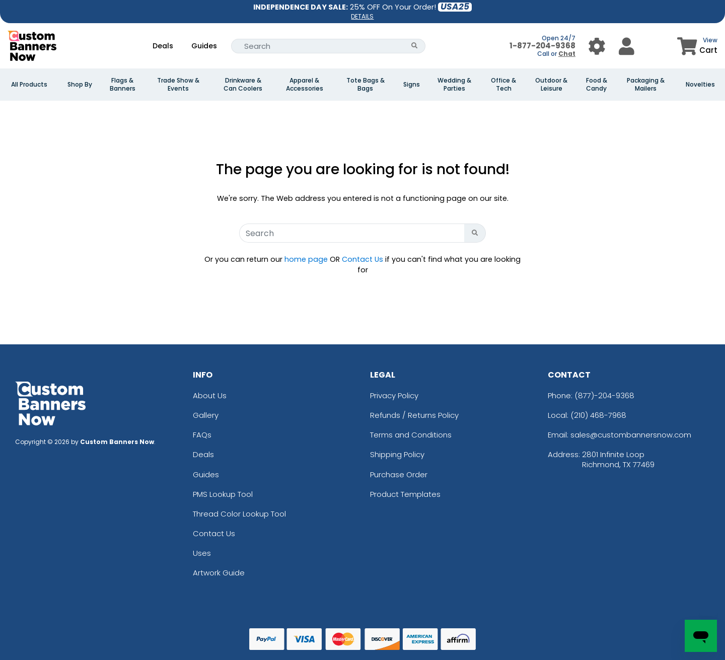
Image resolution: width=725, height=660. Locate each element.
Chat (566, 53)
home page (306, 259)
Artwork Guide (219, 572)
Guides (204, 46)
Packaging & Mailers (646, 85)
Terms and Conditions (411, 434)
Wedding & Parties (454, 85)
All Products (29, 85)
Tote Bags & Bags (365, 85)
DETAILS (362, 16)
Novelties (700, 85)
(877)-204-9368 (604, 395)
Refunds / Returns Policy (414, 415)
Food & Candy (596, 85)
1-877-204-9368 (542, 45)
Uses (202, 553)
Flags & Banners (122, 85)
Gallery (206, 415)
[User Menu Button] (597, 46)
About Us (210, 395)
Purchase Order (398, 474)
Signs (411, 85)
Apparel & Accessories (304, 85)
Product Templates (405, 494)
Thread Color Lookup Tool (239, 513)
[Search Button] (414, 46)
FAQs (202, 434)
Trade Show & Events (178, 85)
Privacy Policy (394, 395)
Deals (163, 46)
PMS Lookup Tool (223, 494)
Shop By (79, 85)
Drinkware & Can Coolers (243, 85)
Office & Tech (503, 85)
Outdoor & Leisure (551, 85)
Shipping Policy (397, 454)
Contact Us (362, 259)
